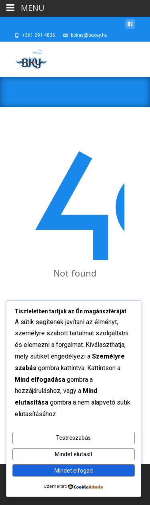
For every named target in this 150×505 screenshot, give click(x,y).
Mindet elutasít (73, 454)
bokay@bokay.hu (89, 35)
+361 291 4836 (38, 35)
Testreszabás (73, 438)
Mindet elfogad (73, 470)
